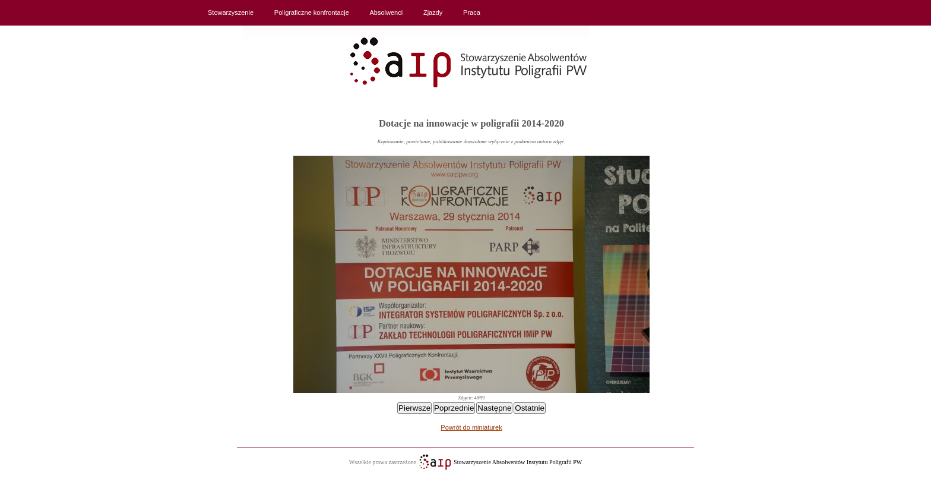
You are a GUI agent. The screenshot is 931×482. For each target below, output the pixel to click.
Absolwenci (386, 12)
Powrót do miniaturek (471, 427)
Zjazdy (432, 12)
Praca (471, 12)
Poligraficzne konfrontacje (311, 12)
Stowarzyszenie (231, 12)
